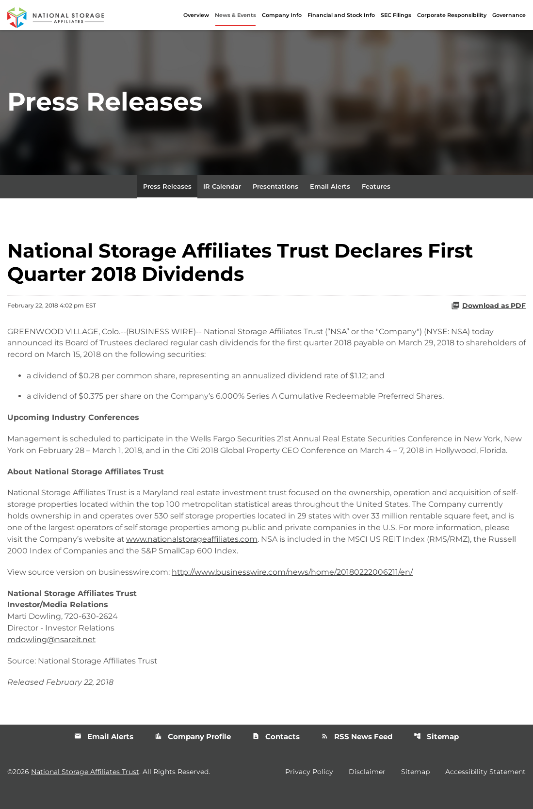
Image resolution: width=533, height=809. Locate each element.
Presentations (275, 187)
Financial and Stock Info (341, 15)
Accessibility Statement (485, 786)
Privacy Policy (309, 786)
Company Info (282, 15)
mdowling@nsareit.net (52, 653)
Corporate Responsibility (451, 15)
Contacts (276, 750)
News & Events (235, 15)
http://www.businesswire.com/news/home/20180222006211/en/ (293, 585)
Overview (196, 15)
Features (376, 187)
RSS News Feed (356, 750)
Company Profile (193, 750)
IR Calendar (222, 187)
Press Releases (167, 187)
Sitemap (436, 750)
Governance (509, 15)
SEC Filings (396, 15)
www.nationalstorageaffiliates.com (195, 552)
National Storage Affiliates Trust (85, 786)
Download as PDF (488, 306)
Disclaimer (367, 786)
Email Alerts (330, 187)
